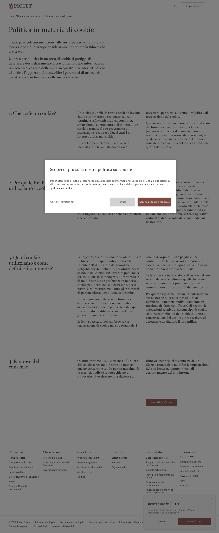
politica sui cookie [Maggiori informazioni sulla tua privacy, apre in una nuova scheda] (62, 188)
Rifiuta (122, 202)
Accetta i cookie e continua (154, 202)
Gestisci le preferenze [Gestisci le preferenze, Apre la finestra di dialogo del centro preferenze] (62, 201)
